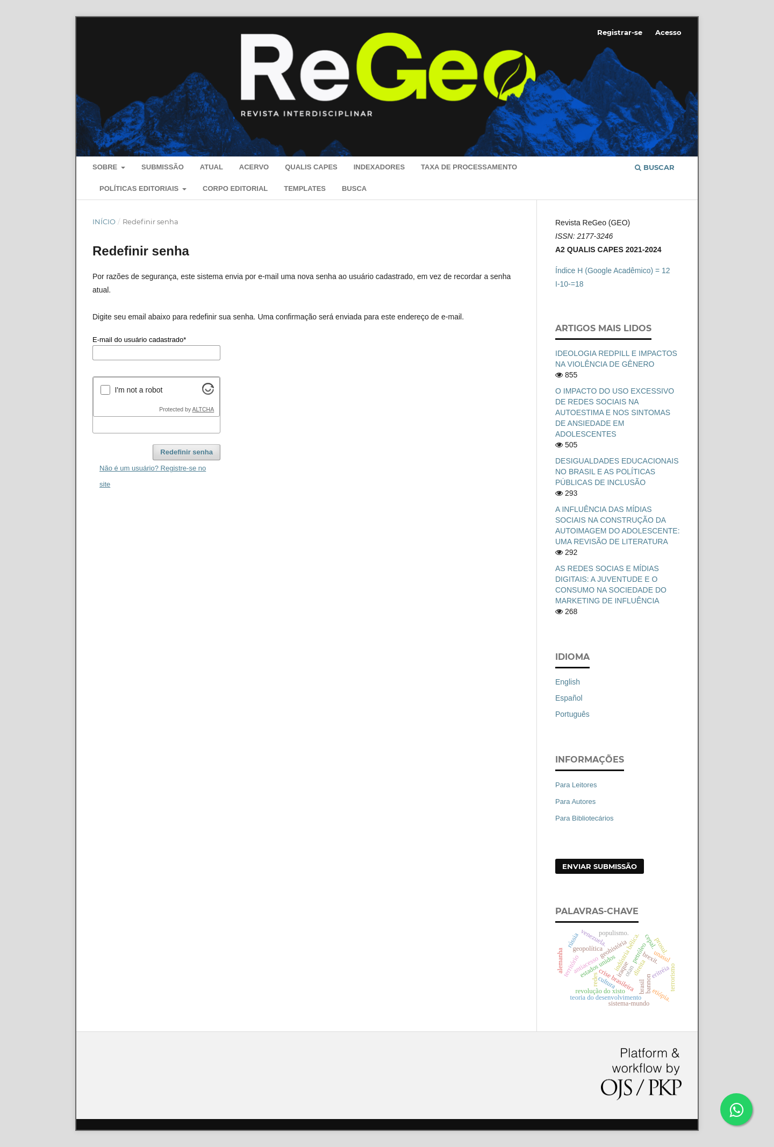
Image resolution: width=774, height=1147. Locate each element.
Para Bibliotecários (584, 818)
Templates (305, 188)
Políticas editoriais (140, 188)
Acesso (668, 32)
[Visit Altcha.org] (208, 392)
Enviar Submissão (599, 866)
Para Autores (575, 801)
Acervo (254, 167)
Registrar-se (619, 32)
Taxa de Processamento (469, 167)
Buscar (655, 167)
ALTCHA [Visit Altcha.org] (203, 409)
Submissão (162, 167)
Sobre (105, 167)
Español (569, 698)
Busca (354, 188)
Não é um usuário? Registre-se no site (152, 476)
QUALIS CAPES (311, 167)
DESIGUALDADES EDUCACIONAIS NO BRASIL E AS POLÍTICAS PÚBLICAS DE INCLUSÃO (617, 472)
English (567, 682)
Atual (211, 167)
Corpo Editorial (235, 188)
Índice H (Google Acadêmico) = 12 (612, 270)
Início (104, 221)
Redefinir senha (186, 452)
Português (572, 714)
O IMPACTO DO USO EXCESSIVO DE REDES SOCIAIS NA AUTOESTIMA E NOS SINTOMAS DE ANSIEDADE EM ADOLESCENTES (614, 412)
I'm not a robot (138, 390)
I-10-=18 (569, 284)
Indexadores (379, 167)
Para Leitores (576, 785)
